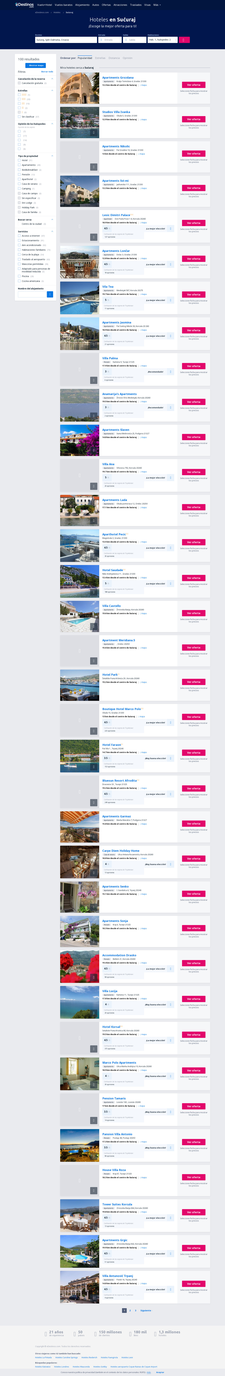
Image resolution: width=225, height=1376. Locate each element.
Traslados (136, 5)
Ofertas (106, 5)
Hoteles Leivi (127, 1357)
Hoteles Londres (61, 1366)
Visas (147, 5)
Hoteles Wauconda (81, 1366)
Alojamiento (82, 5)
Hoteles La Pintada (43, 1357)
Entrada (101, 35)
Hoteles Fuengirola (109, 1357)
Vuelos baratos (63, 5)
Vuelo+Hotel (44, 5)
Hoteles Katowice (42, 1366)
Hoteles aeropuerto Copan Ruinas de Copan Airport (134, 1366)
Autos (95, 5)
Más (155, 5)
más (149, 1372)
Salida (125, 35)
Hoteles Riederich (89, 1357)
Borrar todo (47, 71)
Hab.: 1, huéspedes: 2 (160, 39)
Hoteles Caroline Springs (66, 1357)
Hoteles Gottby (100, 1366)
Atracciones (120, 5)
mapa (143, 85)
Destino (38, 35)
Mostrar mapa (35, 65)
